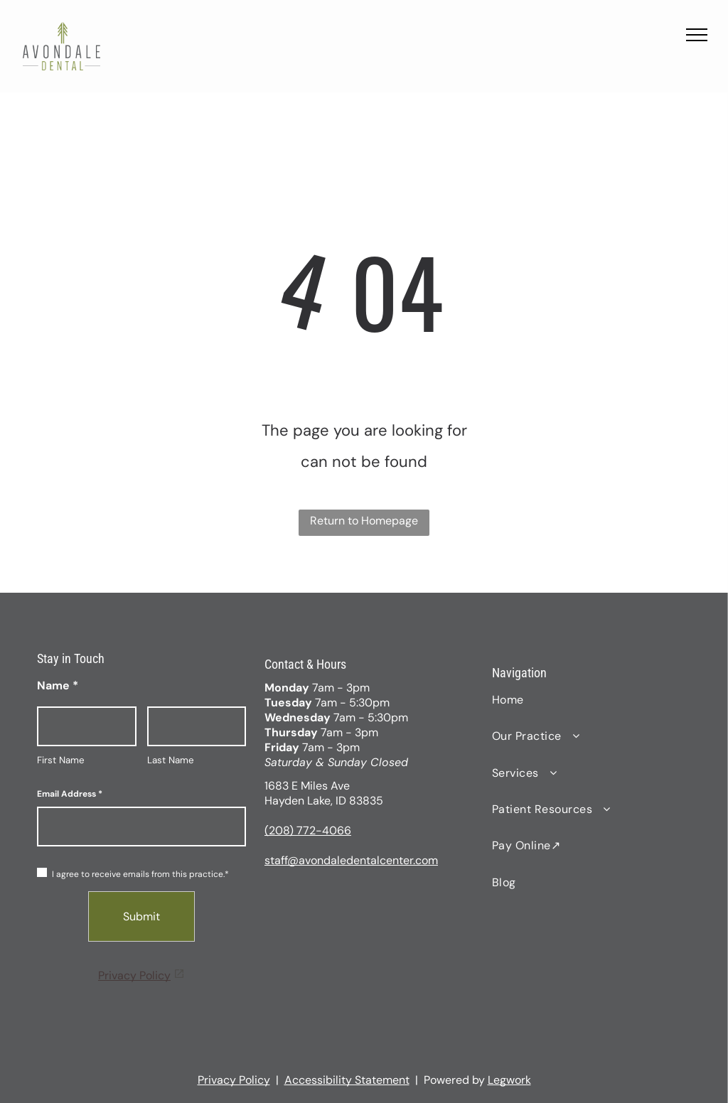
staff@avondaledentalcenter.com (351, 860)
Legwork (509, 1079)
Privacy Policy (134, 975)
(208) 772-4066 (307, 830)
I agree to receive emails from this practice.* (133, 874)
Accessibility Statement (347, 1079)
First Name (61, 760)
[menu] (696, 34)
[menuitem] (591, 700)
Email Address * (69, 794)
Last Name (170, 760)
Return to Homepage (364, 520)
